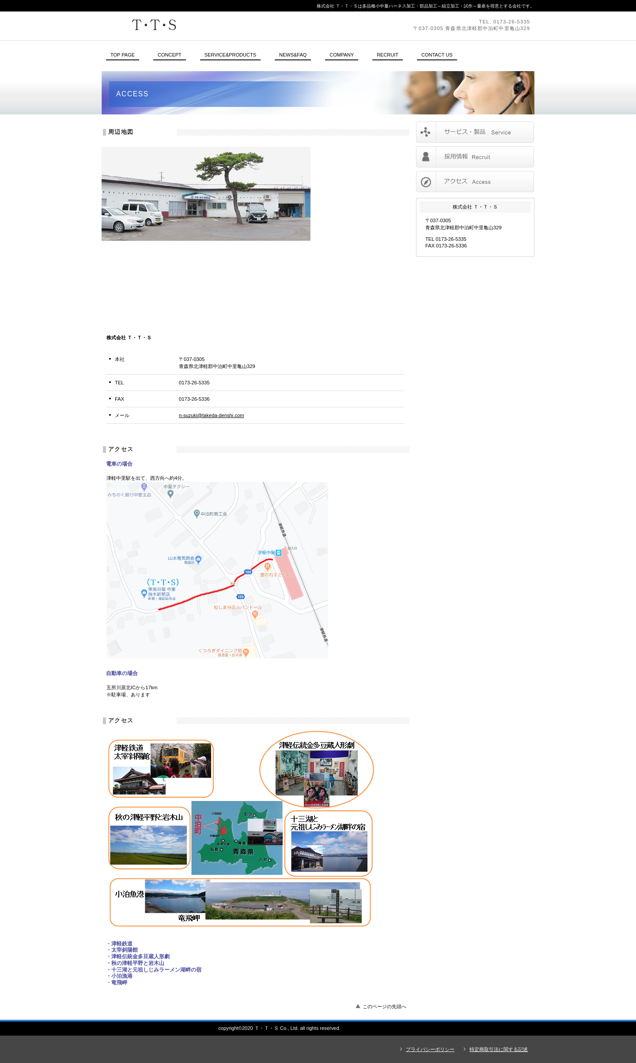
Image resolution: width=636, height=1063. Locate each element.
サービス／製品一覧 (475, 132)
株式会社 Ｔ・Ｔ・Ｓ (223, 25)
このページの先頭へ (384, 1006)
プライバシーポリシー (430, 1049)
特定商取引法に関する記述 (498, 1049)
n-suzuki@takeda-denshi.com (211, 415)
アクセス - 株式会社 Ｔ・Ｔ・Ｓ (375, 1028)
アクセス (475, 181)
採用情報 (475, 156)
